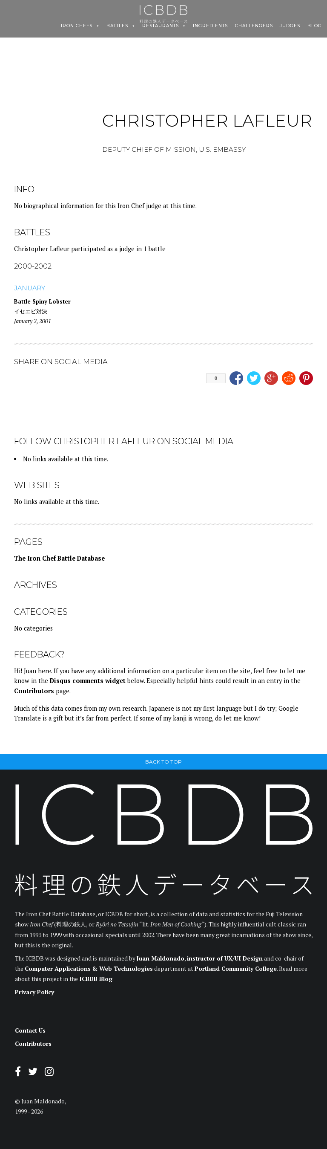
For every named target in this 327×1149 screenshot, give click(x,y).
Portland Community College (236, 968)
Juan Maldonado (160, 958)
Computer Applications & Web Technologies (89, 968)
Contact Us (30, 1030)
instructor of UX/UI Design (225, 958)
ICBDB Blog (95, 979)
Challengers (254, 26)
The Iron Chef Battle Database (59, 558)
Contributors (34, 691)
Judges (290, 26)
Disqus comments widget (88, 681)
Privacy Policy (34, 992)
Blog (314, 26)
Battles (117, 26)
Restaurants (160, 26)
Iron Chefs (76, 26)
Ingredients (210, 26)
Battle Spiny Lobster (42, 301)
